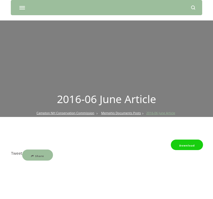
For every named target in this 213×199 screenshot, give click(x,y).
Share (37, 156)
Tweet (16, 153)
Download (187, 145)
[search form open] (193, 7)
